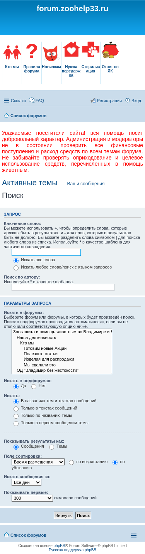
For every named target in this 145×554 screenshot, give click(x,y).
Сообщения (29, 446)
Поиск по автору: (22, 277)
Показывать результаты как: (34, 441)
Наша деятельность (61, 338)
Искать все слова (34, 259)
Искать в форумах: (24, 312)
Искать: (12, 395)
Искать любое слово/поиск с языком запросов (63, 267)
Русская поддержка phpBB (72, 550)
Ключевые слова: (22, 223)
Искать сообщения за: (27, 476)
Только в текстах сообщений (45, 408)
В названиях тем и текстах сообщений (55, 400)
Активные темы (30, 182)
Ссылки (18, 100)
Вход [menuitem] (136, 100)
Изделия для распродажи (61, 359)
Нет (38, 385)
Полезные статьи (61, 354)
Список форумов (28, 115)
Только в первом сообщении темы (51, 422)
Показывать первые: (26, 492)
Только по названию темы (43, 415)
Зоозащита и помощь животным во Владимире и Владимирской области (61, 332)
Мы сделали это (61, 365)
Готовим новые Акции (61, 348)
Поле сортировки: (23, 456)
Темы (58, 446)
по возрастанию (88, 461)
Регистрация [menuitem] (109, 100)
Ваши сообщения (86, 183)
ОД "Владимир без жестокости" (61, 370)
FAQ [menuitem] (40, 100)
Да (20, 385)
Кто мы (61, 343)
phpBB (59, 546)
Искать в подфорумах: (28, 380)
